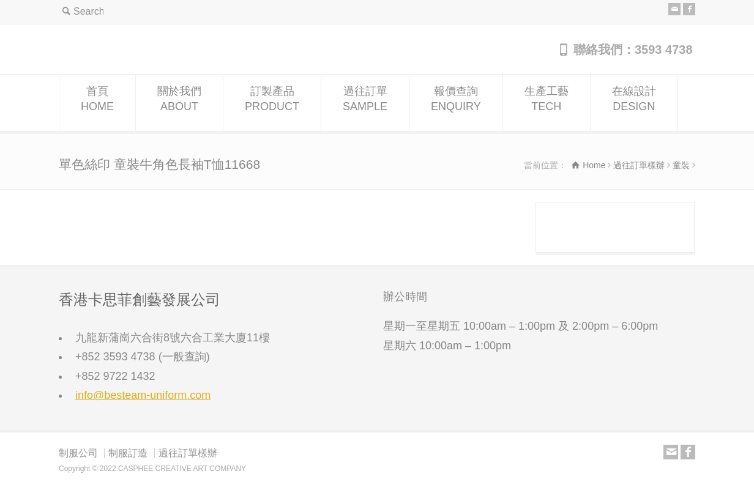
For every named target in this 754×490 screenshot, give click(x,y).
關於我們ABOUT (179, 103)
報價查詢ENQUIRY (456, 103)
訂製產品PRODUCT (272, 103)
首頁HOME (97, 103)
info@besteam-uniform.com (143, 395)
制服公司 (78, 453)
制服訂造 (127, 453)
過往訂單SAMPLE (365, 103)
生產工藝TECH (546, 103)
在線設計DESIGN (634, 103)
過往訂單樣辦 (188, 453)
